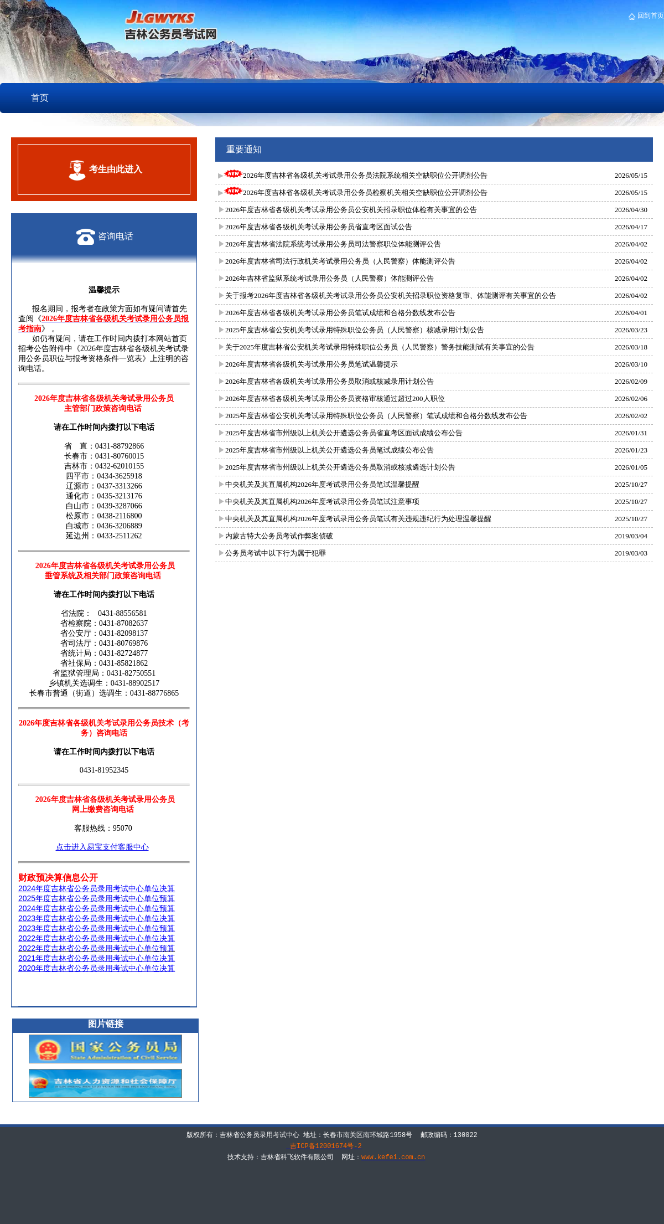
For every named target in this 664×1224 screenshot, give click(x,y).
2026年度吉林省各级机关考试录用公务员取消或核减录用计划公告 (329, 381)
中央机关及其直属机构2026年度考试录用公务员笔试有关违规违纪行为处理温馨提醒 (358, 519)
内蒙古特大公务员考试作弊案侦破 (279, 536)
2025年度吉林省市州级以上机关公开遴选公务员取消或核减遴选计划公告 (340, 467)
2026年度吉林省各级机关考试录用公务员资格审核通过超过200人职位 (335, 398)
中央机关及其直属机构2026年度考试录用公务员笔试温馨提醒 (322, 484)
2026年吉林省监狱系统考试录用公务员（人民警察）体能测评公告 (329, 278)
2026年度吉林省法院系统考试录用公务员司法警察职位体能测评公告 (333, 244)
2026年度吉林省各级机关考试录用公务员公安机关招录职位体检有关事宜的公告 (351, 209)
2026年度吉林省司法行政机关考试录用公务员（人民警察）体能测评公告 (340, 261)
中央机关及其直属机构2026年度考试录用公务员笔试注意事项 (322, 501)
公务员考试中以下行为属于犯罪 (275, 553)
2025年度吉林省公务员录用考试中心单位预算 (96, 898)
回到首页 (650, 15)
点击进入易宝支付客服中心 (102, 847)
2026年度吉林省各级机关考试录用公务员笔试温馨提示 (311, 364)
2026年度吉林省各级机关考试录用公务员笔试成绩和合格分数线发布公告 (340, 312)
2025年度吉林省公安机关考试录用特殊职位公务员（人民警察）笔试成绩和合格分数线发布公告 (376, 416)
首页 (40, 97)
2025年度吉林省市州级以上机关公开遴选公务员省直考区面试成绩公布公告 (344, 433)
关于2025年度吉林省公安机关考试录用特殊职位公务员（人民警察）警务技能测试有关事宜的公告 (380, 347)
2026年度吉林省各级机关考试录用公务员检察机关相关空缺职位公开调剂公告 (355, 192)
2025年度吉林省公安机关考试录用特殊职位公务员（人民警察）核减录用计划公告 (354, 330)
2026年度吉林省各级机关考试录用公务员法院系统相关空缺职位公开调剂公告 (355, 175)
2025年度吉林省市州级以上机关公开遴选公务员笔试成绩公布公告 (329, 450)
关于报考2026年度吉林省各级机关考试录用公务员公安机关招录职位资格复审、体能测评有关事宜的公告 (390, 295)
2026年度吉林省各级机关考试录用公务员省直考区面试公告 (318, 227)
